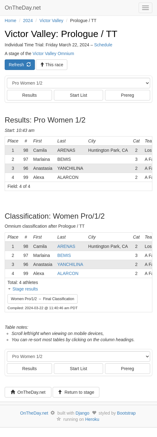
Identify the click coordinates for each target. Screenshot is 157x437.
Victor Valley (52, 20)
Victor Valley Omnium (53, 53)
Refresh (20, 64)
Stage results (25, 288)
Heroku (92, 419)
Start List (78, 95)
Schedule (103, 44)
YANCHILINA (70, 264)
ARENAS (66, 246)
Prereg (127, 95)
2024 (28, 20)
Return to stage (76, 392)
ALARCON (67, 273)
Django (82, 413)
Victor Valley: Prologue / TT (61, 34)
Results (29, 95)
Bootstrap (126, 413)
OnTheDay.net (23, 8)
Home (10, 20)
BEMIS (64, 255)
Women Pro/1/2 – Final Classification (42, 299)
